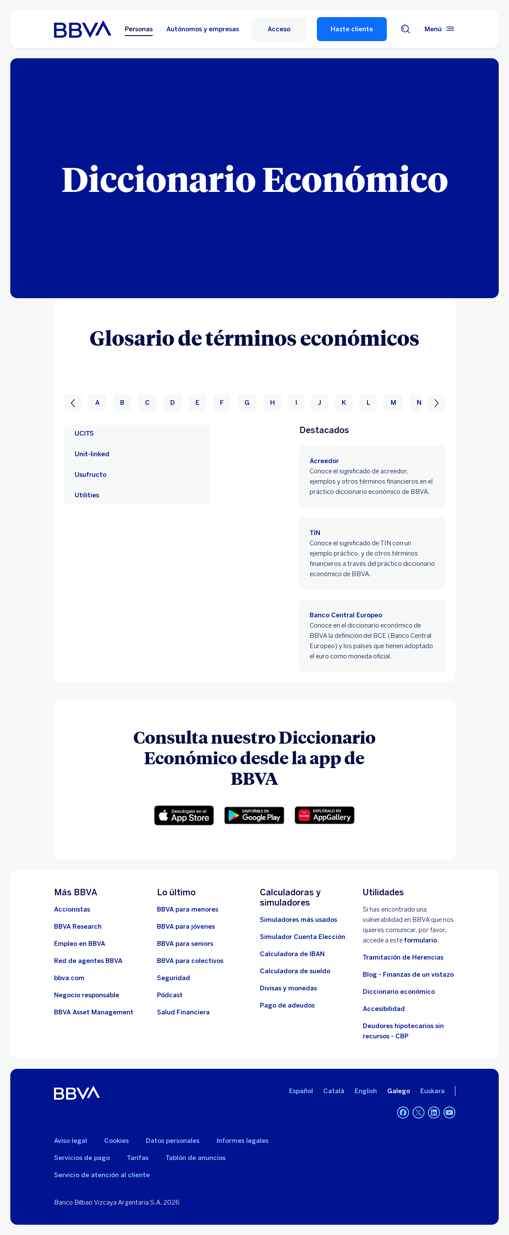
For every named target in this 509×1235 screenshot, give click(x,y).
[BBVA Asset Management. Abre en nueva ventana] (93, 1012)
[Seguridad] (173, 978)
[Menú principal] (440, 29)
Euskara (432, 1091)
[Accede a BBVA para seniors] (185, 944)
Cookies (116, 1141)
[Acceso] (279, 29)
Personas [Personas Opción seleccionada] (139, 29)
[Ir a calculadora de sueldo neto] (295, 971)
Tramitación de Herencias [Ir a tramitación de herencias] (403, 957)
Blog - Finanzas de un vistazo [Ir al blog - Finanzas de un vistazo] (408, 974)
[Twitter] (419, 1112)
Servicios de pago (82, 1158)
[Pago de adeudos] (287, 1005)
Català (333, 1091)
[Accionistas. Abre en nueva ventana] (72, 909)
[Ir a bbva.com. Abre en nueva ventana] (69, 978)
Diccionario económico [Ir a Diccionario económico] (399, 992)
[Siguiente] (436, 402)
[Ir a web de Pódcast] (170, 995)
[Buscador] (405, 29)
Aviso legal (70, 1141)
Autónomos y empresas (202, 29)
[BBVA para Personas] (82, 29)
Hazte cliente (352, 29)
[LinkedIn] (434, 1112)
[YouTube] (449, 1112)
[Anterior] (72, 402)
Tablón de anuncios (196, 1158)
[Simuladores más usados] (298, 920)
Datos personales (172, 1141)
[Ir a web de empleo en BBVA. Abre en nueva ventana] (79, 944)
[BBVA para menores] (187, 909)
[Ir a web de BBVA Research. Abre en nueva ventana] (78, 926)
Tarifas (137, 1158)
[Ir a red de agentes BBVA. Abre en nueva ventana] (88, 961)
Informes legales (242, 1141)
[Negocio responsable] (86, 995)
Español (301, 1091)
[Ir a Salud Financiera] (183, 1012)
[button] (184, 815)
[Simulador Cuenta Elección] (302, 937)
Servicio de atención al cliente (102, 1175)
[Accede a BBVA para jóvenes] (186, 926)
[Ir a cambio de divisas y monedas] (288, 988)
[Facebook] (403, 1112)
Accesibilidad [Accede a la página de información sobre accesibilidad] (384, 1009)
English (366, 1091)
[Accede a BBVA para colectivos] (190, 961)
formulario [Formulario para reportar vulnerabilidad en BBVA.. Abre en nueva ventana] (420, 940)
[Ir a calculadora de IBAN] (292, 954)
